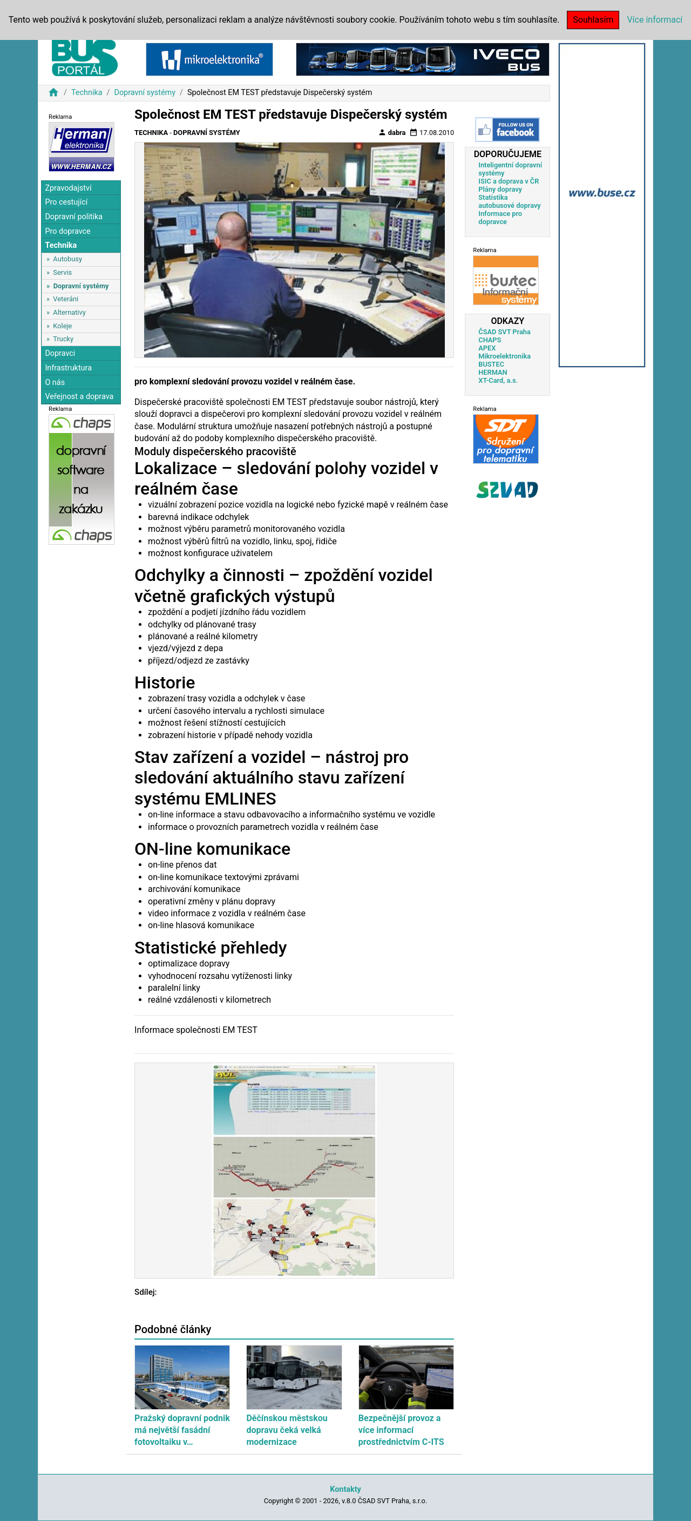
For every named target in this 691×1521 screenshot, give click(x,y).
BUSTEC (491, 364)
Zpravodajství (68, 188)
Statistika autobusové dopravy (509, 201)
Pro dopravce (67, 231)
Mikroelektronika (504, 356)
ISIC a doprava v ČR (508, 181)
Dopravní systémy (144, 92)
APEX (487, 348)
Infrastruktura (68, 368)
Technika (87, 92)
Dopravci (60, 353)
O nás (55, 382)
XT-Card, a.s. (498, 380)
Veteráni (65, 299)
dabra (392, 132)
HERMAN (492, 372)
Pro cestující (66, 202)
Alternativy (69, 312)
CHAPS (489, 340)
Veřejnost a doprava (79, 396)
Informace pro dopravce (500, 217)
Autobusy (67, 259)
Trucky (63, 339)
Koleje (62, 326)
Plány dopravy (500, 189)
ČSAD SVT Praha (504, 332)
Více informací (654, 20)
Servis (62, 272)
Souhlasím (593, 20)
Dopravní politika (74, 216)
